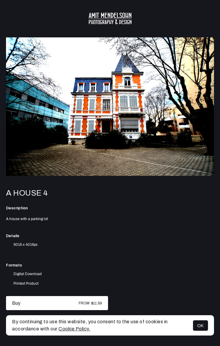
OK (200, 325)
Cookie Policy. (74, 328)
